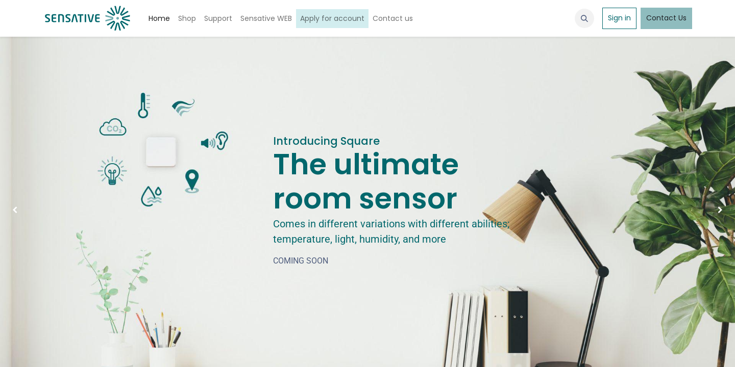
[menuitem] (159, 18)
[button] (584, 18)
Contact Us (666, 18)
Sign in (619, 18)
